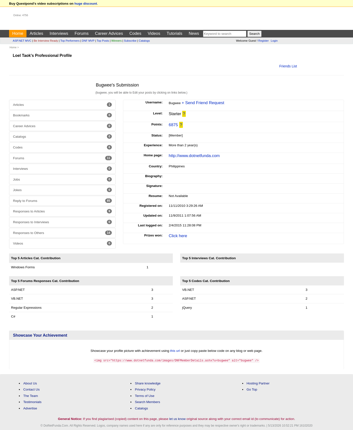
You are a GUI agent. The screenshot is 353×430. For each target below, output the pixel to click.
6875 (173, 125)
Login (274, 40)
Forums (81, 33)
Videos (154, 33)
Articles (36, 33)
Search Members (147, 402)
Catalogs (144, 40)
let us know (177, 418)
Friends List (288, 66)
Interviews (59, 33)
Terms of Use (144, 395)
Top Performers (69, 40)
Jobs (62, 179)
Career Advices (109, 33)
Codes (135, 33)
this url (175, 351)
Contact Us (31, 389)
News (194, 33)
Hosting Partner (258, 383)
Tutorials (174, 33)
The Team (30, 395)
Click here (178, 235)
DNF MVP (88, 40)
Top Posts (103, 40)
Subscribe (130, 40)
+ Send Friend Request (203, 102)
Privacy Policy (145, 389)
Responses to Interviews (62, 222)
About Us (30, 383)
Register (263, 40)
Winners (116, 40)
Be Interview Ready (46, 40)
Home (17, 33)
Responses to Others (62, 233)
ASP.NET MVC (22, 40)
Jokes (62, 190)
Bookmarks (62, 115)
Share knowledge (147, 383)
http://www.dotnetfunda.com (194, 155)
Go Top (252, 389)
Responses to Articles (62, 211)
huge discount (86, 3)
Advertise (30, 408)
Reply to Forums (62, 200)
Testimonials (32, 402)
